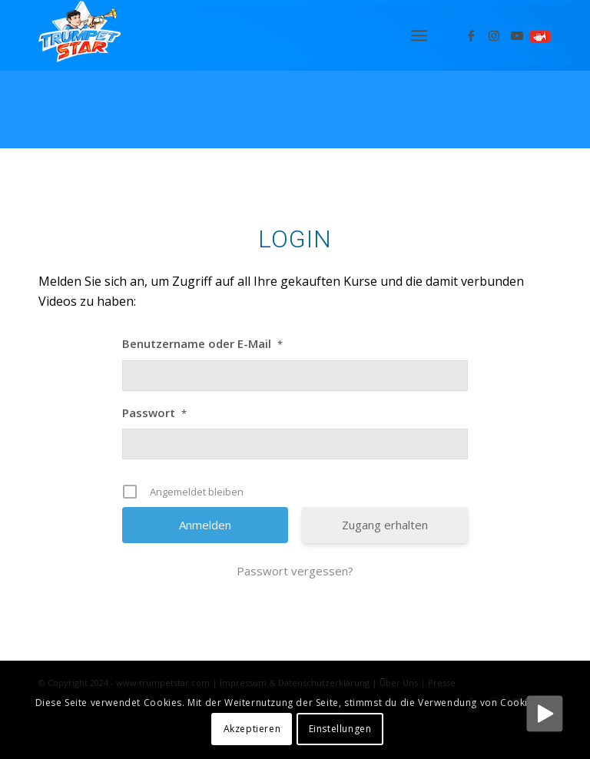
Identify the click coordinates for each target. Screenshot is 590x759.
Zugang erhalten (385, 524)
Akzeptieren (252, 728)
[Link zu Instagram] (493, 35)
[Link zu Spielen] (540, 35)
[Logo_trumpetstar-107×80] (79, 35)
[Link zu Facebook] (470, 35)
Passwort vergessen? (295, 570)
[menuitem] (419, 35)
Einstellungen (340, 728)
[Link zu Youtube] (517, 35)
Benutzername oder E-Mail (202, 343)
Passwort (154, 412)
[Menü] (419, 35)
